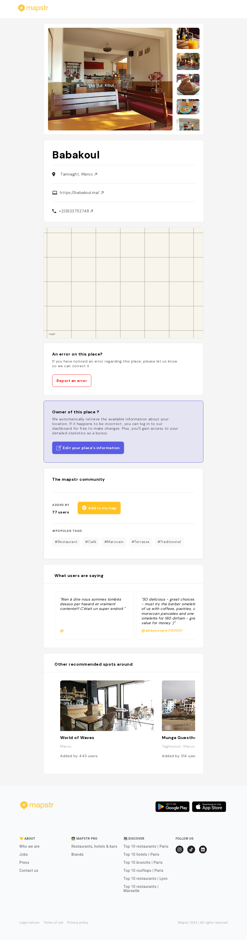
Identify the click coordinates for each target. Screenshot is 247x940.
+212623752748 (76, 211)
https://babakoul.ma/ (82, 192)
